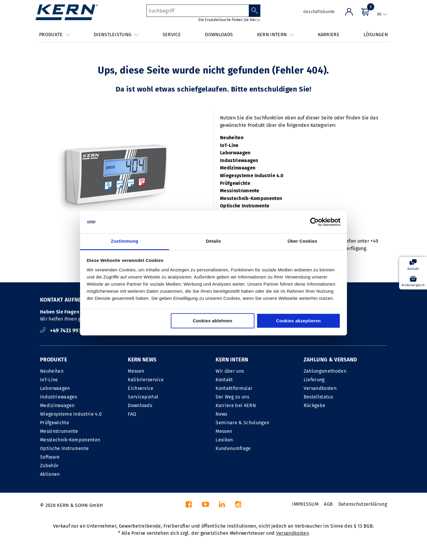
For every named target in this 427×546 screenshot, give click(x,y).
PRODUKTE (53, 359)
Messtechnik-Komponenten (251, 198)
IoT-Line (229, 145)
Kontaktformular (234, 388)
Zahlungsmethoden (325, 371)
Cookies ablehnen (212, 321)
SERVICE (171, 34)
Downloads (140, 405)
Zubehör (49, 465)
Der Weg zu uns (232, 397)
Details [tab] (213, 241)
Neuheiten (231, 137)
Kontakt (224, 379)
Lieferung (314, 379)
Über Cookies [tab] (302, 241)
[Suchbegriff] (197, 10)
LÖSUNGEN (376, 34)
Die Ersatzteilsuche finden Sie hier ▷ (229, 20)
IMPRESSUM (305, 504)
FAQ (132, 414)
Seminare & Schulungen (242, 422)
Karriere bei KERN (236, 405)
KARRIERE (329, 34)
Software (50, 457)
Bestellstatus (318, 397)
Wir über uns (230, 371)
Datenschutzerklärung (362, 504)
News (221, 414)
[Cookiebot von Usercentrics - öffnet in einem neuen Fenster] (314, 221)
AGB (328, 504)
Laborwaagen (235, 153)
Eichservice (141, 388)
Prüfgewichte (235, 183)
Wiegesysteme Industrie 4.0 (251, 175)
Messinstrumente (239, 190)
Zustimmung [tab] (124, 241)
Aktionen (50, 474)
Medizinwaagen (237, 168)
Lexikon (224, 440)
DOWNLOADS (219, 34)
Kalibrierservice (146, 379)
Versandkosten (320, 388)
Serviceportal (143, 397)
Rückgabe (315, 405)
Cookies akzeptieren (298, 321)
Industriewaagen (239, 160)
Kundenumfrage (233, 448)
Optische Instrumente (244, 206)
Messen (136, 371)
